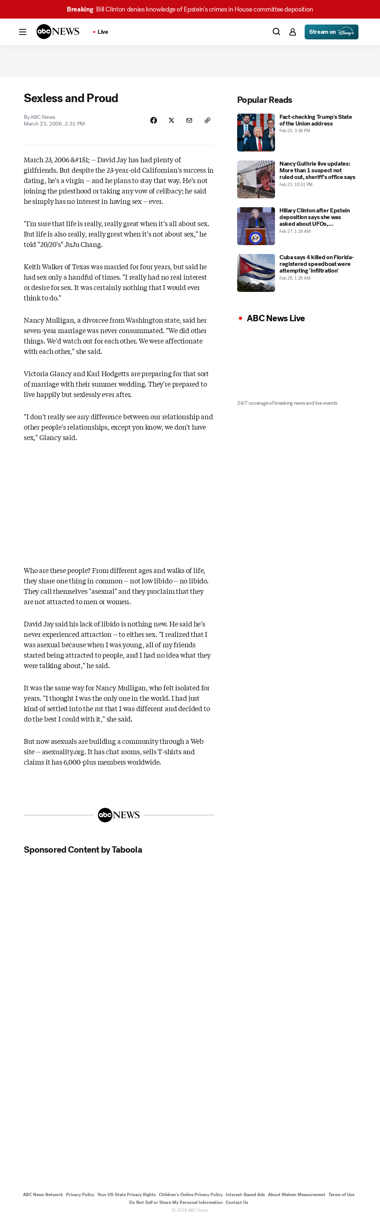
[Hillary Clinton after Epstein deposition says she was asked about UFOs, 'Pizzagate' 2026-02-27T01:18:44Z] (296, 228)
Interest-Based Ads (245, 1197)
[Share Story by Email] (188, 122)
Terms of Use (341, 1197)
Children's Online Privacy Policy (191, 1197)
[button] (22, 32)
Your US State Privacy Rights (126, 1197)
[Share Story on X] (170, 122)
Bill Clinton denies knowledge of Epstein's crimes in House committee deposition (190, 9)
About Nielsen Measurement (296, 1197)
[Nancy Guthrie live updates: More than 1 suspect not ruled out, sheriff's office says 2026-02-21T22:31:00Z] (296, 181)
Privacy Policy (80, 1197)
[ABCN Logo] (57, 31)
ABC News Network (43, 1197)
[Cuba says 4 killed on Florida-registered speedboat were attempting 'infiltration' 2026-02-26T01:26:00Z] (296, 274)
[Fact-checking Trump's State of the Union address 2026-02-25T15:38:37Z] (296, 134)
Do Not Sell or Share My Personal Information (176, 1205)
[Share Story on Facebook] (151, 122)
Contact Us (237, 1205)
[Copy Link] (207, 122)
